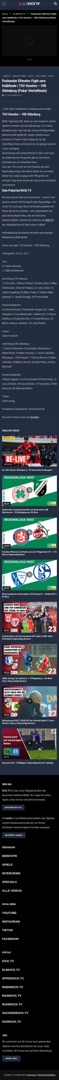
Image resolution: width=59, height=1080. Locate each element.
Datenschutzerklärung (46, 1075)
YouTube (34, 417)
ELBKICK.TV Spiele (19, 76)
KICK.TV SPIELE (41, 76)
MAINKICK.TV (11, 995)
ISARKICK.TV (11, 1021)
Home (5, 14)
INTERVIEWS (11, 873)
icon (29, 450)
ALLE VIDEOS (12, 890)
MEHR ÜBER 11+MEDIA (14, 835)
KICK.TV (31, 76)
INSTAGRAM (11, 921)
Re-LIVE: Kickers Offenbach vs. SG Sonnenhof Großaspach (27, 470)
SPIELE (50, 76)
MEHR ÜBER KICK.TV (13, 808)
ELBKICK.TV (19, 14)
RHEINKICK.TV (12, 987)
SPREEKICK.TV (13, 978)
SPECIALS (9, 881)
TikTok (7, 930)
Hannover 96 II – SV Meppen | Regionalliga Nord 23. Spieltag (27, 763)
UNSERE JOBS (11, 1058)
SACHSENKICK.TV (15, 1012)
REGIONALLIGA (8, 438)
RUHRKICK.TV (12, 1004)
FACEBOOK (10, 938)
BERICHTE (9, 855)
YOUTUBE (9, 912)
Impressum (31, 1075)
